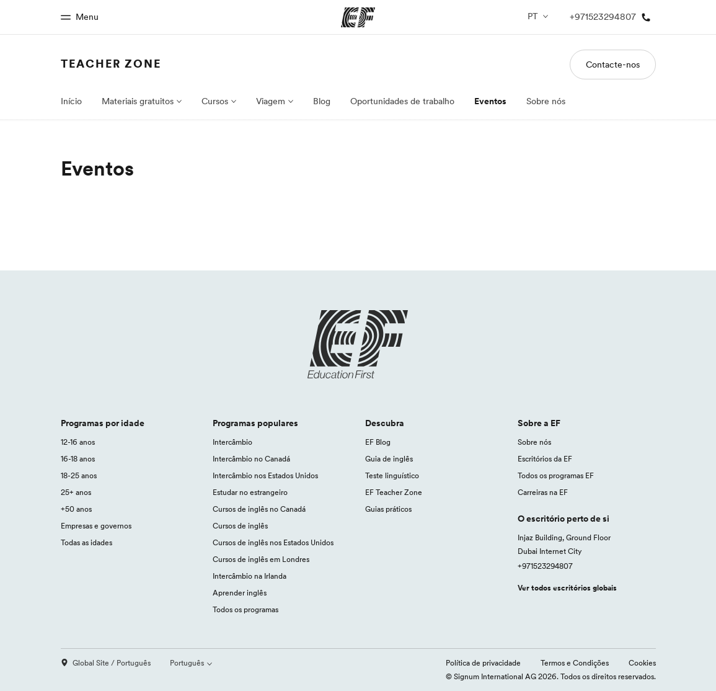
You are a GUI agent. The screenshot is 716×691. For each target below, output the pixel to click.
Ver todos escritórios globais (567, 587)
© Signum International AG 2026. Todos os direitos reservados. (551, 676)
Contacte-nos (613, 64)
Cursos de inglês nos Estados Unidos (273, 542)
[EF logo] (358, 344)
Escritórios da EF (545, 458)
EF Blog (378, 442)
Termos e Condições (575, 663)
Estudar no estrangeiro (250, 492)
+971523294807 (545, 566)
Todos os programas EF (556, 475)
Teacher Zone (111, 63)
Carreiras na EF (543, 492)
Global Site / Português (106, 663)
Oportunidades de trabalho (402, 101)
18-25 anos (79, 475)
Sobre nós (545, 101)
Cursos (214, 101)
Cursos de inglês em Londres (261, 559)
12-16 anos (78, 442)
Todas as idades (86, 542)
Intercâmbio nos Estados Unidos (265, 475)
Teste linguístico (392, 475)
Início (71, 101)
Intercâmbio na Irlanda (249, 576)
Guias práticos (388, 509)
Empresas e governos (96, 525)
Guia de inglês (389, 458)
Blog (321, 101)
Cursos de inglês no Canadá (259, 509)
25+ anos (76, 492)
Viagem (270, 101)
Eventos (490, 101)
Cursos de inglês (240, 525)
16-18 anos (78, 458)
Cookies (642, 663)
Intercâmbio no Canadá (251, 458)
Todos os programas (245, 609)
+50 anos (76, 509)
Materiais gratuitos (138, 101)
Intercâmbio (232, 442)
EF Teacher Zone (393, 492)
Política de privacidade (483, 663)
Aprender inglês (240, 592)
